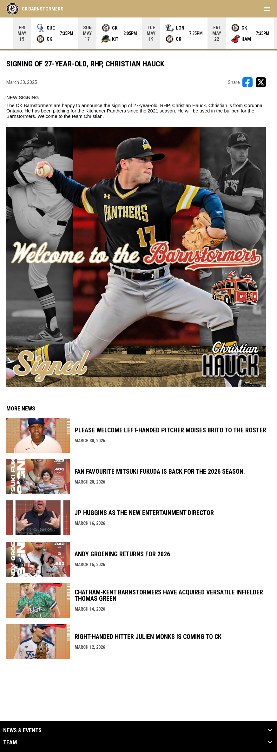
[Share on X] (261, 82)
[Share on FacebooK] (247, 82)
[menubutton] (267, 9)
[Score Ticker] (138, 33)
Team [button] (10, 742)
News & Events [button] (22, 730)
